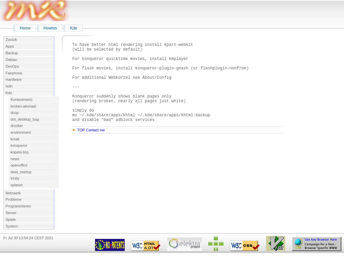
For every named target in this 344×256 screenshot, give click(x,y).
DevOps (12, 66)
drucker (17, 126)
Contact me (95, 147)
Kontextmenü (22, 100)
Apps (10, 46)
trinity (15, 178)
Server (11, 213)
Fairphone (14, 73)
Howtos (50, 28)
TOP (81, 147)
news (15, 159)
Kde (73, 28)
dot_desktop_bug (25, 119)
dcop (15, 113)
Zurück (11, 40)
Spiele (11, 219)
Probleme (14, 199)
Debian (11, 60)
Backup (12, 53)
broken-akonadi (23, 106)
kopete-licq (20, 152)
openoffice (19, 165)
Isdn (9, 86)
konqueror (19, 145)
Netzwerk (13, 193)
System (12, 226)
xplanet (17, 185)
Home (25, 28)
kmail (15, 139)
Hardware (14, 79)
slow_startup (21, 172)
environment (21, 132)
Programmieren (18, 206)
